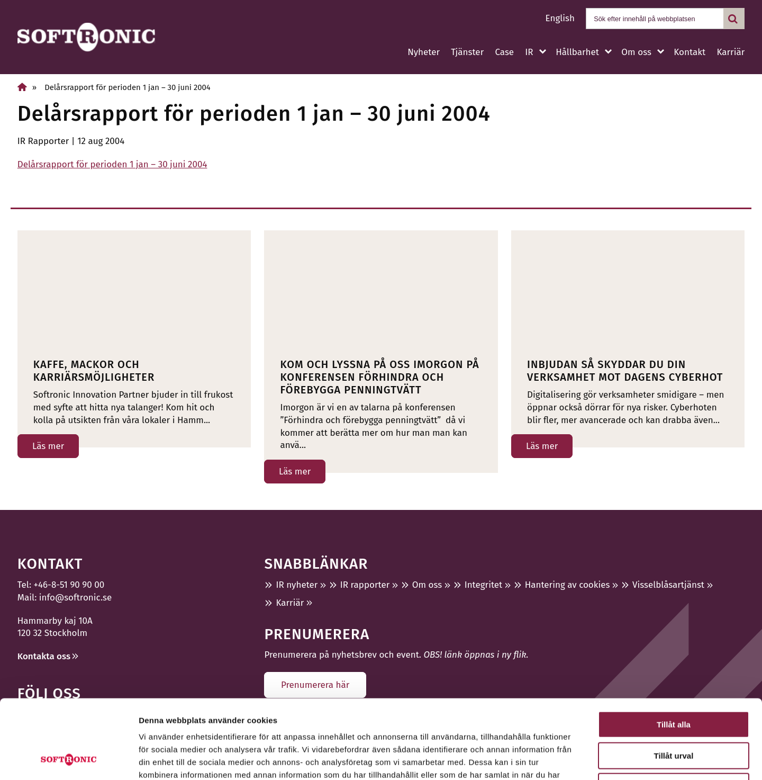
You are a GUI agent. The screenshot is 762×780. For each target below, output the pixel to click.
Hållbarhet (577, 52)
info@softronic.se (75, 597)
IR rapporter (364, 584)
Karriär (730, 52)
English (560, 18)
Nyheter (423, 52)
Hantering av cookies (567, 584)
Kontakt (689, 52)
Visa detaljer (574, 759)
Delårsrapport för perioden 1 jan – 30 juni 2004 (112, 164)
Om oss (636, 52)
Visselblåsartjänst (668, 584)
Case (504, 52)
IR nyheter (297, 584)
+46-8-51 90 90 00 (69, 584)
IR (529, 52)
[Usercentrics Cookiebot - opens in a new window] (68, 759)
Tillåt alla (674, 650)
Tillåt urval (674, 681)
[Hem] (22, 87)
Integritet (484, 584)
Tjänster (467, 52)
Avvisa (673, 712)
